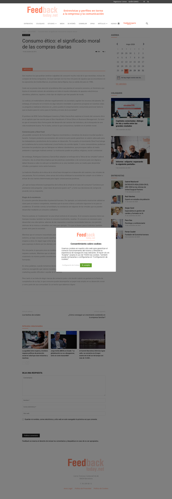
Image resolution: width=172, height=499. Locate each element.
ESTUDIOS (52, 24)
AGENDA (114, 24)
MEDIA (62, 24)
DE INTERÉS (71, 24)
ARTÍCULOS (102, 24)
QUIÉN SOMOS (133, 2)
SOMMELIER (83, 24)
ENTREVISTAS (28, 24)
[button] (147, 24)
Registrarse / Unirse (120, 2)
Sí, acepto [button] (86, 265)
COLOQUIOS (40, 24)
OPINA (92, 24)
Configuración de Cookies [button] (70, 265)
